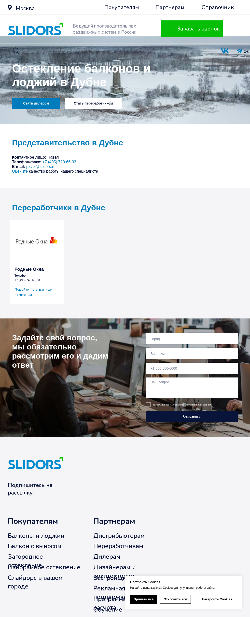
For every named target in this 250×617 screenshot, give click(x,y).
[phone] (192, 368)
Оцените (20, 171)
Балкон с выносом (34, 546)
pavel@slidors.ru (41, 167)
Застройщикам (115, 577)
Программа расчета (109, 603)
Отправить (191, 416)
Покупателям (33, 521)
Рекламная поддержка (110, 592)
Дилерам (106, 557)
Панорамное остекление (44, 567)
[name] (192, 353)
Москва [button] (25, 8)
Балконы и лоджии (36, 535)
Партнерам (114, 521)
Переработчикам (118, 546)
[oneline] (192, 338)
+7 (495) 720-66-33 (59, 162)
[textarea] (192, 387)
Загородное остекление (25, 561)
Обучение (107, 609)
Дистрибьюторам (119, 535)
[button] (10, 7)
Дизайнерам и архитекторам (114, 571)
